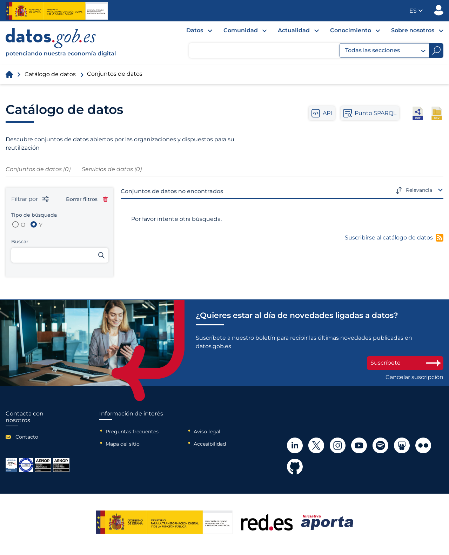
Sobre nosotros (412, 30)
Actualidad (294, 30)
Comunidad (240, 30)
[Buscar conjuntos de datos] (59, 255)
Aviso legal (207, 431)
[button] (416, 10)
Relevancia (419, 190)
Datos (194, 30)
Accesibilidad (210, 444)
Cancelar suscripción (414, 377)
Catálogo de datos (50, 74)
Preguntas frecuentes (132, 431)
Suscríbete (405, 362)
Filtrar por (30, 199)
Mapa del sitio (123, 444)
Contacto (26, 437)
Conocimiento (350, 30)
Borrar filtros (87, 199)
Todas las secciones (385, 50)
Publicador (438, 10)
